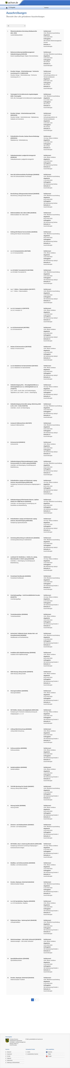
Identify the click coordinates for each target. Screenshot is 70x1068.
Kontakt (8, 1056)
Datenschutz (9, 1060)
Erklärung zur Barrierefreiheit (13, 1062)
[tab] (24, 1037)
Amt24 (28, 1052)
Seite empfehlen (50, 1049)
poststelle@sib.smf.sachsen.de (36, 1039)
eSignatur (9, 1058)
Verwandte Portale (30, 1049)
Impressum (9, 1054)
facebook (50, 1052)
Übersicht (9, 1052)
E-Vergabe (10, 7)
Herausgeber (8, 1036)
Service (7, 1049)
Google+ (50, 1056)
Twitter (49, 1054)
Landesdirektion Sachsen (32, 1054)
